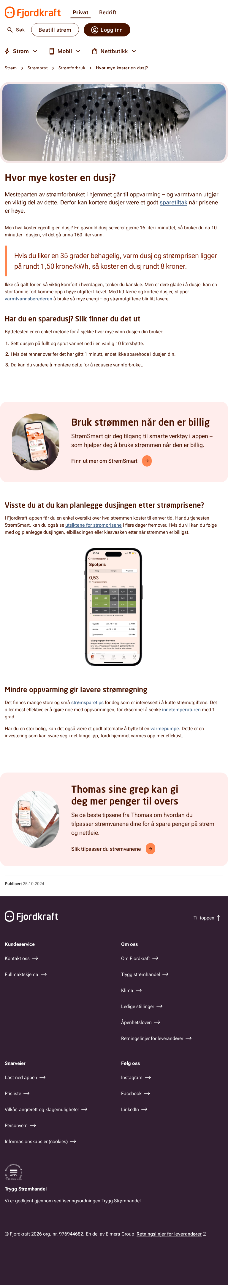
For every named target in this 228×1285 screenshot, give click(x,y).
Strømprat (38, 67)
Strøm (11, 67)
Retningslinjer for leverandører (169, 1234)
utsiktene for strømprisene (93, 525)
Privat (80, 12)
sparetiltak (173, 202)
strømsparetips (87, 702)
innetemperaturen (181, 709)
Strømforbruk (71, 67)
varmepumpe (165, 728)
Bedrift (108, 12)
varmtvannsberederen (28, 299)
